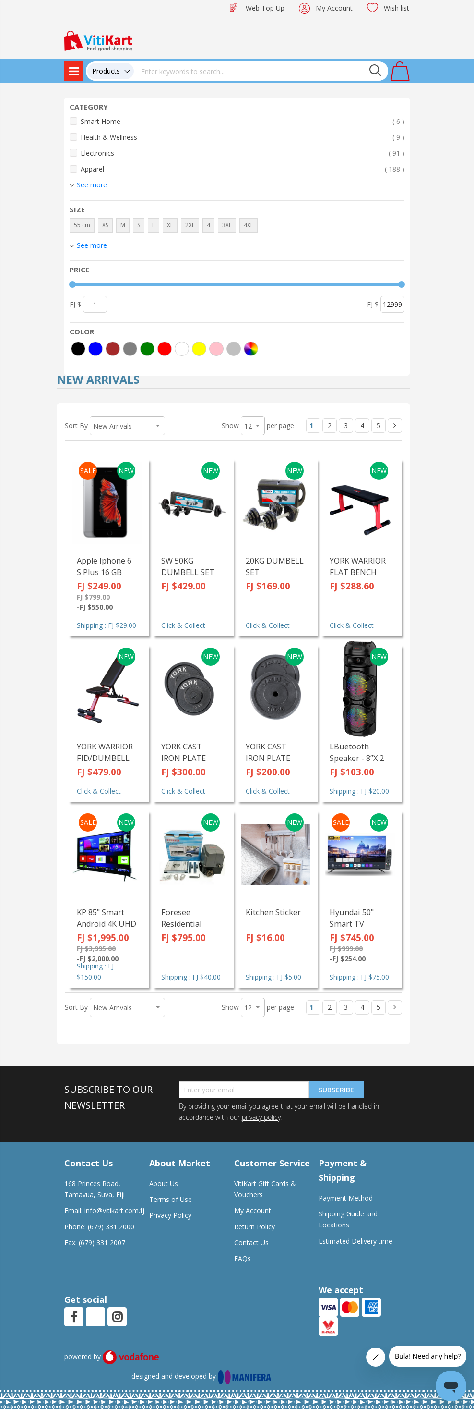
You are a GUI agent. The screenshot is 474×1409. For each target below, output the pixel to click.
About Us (163, 1183)
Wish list (396, 7)
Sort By (76, 425)
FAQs (242, 1258)
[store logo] (98, 40)
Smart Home (242, 121)
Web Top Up (265, 7)
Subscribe (336, 1089)
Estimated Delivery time (355, 1241)
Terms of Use (170, 1199)
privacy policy (261, 1117)
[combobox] (261, 71)
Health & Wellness (242, 137)
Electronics (242, 153)
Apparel (242, 168)
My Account (334, 7)
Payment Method (346, 1197)
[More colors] (251, 348)
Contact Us (251, 1242)
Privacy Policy (170, 1215)
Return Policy (254, 1226)
